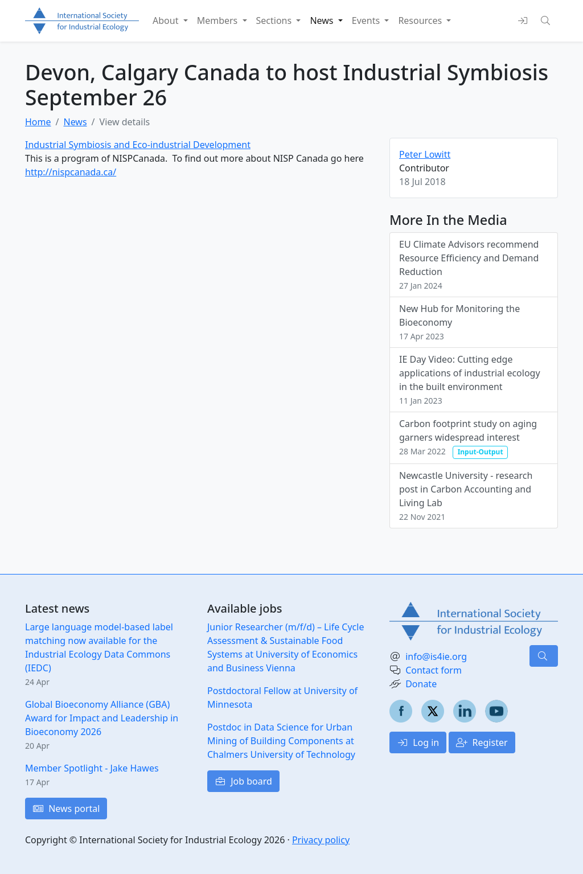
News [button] (322, 20)
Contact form (433, 670)
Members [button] (218, 20)
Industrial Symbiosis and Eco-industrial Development (138, 144)
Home (38, 122)
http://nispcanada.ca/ (70, 172)
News (75, 122)
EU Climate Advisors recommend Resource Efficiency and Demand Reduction (469, 264)
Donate (421, 684)
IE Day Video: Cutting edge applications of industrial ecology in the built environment (469, 379)
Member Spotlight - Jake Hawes (92, 768)
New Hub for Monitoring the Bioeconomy (459, 322)
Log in (418, 742)
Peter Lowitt (424, 154)
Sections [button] (275, 20)
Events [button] (367, 20)
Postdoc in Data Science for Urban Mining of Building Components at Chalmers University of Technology (281, 741)
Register (481, 742)
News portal (66, 808)
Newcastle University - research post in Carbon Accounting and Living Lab (465, 495)
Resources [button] (421, 20)
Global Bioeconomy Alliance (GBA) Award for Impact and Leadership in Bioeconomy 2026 (101, 718)
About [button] (167, 20)
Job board (243, 781)
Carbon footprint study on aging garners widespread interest (468, 437)
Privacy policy (321, 840)
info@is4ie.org (436, 656)
